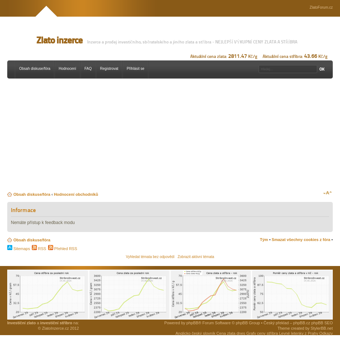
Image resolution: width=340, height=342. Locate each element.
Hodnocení (67, 69)
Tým (264, 239)
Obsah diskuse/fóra (34, 69)
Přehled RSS (62, 248)
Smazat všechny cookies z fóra (301, 239)
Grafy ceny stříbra (262, 333)
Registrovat (109, 69)
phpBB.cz (301, 323)
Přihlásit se (135, 69)
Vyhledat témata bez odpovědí (150, 257)
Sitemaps (18, 248)
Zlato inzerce (59, 40)
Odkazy (326, 333)
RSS (39, 248)
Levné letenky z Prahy (298, 333)
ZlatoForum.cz (321, 7)
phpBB (192, 323)
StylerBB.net (322, 328)
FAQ (88, 69)
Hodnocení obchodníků (76, 194)
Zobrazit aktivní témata (196, 257)
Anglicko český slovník (195, 333)
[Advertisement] (122, 136)
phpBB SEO (322, 323)
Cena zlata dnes (230, 333)
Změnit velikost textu (327, 193)
